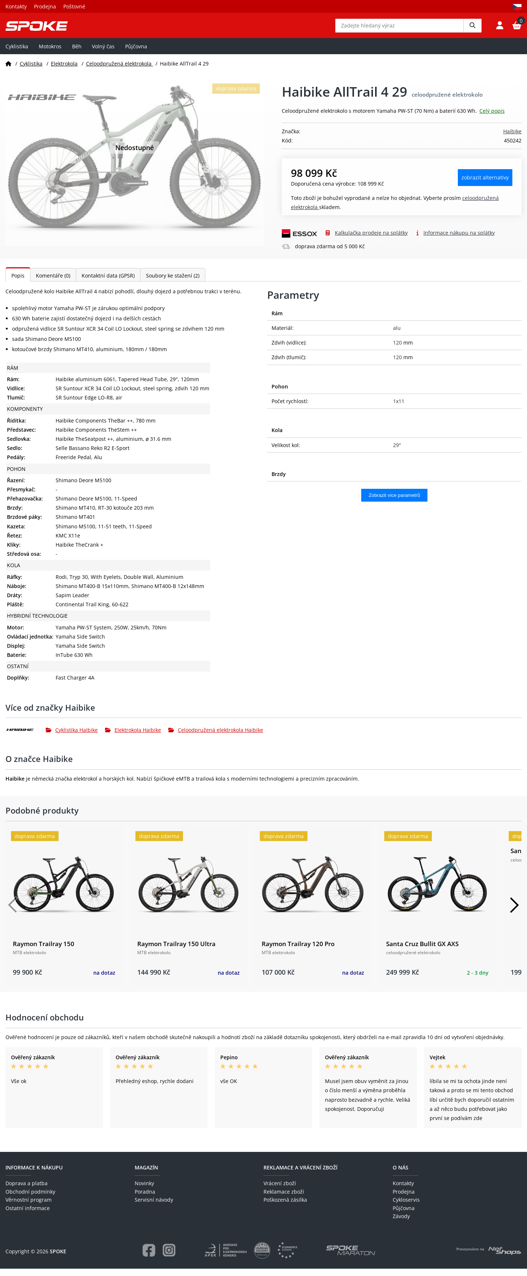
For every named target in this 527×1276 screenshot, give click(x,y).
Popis (18, 282)
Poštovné (74, 6)
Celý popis (492, 118)
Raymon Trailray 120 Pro (298, 951)
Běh (77, 53)
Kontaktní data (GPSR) (108, 282)
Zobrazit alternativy (485, 185)
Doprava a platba (26, 1190)
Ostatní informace (27, 1215)
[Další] (514, 912)
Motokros (50, 53)
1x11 (398, 408)
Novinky (144, 1190)
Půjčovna (136, 53)
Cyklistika (16, 53)
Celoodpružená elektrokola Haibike (215, 737)
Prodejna (45, 6)
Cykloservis (406, 1207)
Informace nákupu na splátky (459, 240)
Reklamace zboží (284, 1198)
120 (397, 350)
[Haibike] (25, 737)
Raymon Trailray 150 (43, 951)
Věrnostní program (28, 1207)
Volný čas (103, 53)
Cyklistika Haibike (72, 737)
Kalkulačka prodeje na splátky (371, 240)
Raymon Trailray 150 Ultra (176, 951)
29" (397, 452)
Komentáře (53, 282)
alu (397, 335)
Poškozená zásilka (285, 1207)
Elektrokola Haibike (133, 737)
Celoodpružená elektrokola (119, 70)
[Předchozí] (13, 912)
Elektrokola (64, 70)
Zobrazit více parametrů (394, 503)
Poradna (145, 1198)
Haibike (512, 138)
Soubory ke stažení (172, 282)
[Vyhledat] (472, 29)
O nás (400, 1175)
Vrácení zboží (280, 1190)
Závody (401, 1223)
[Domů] (8, 70)
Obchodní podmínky (30, 1198)
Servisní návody (154, 1207)
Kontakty (16, 6)
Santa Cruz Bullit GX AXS (422, 951)
